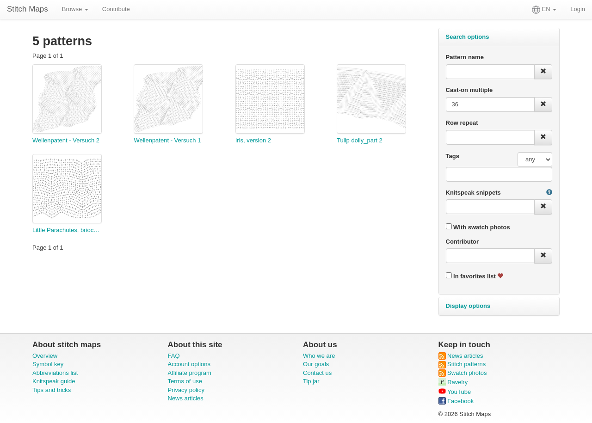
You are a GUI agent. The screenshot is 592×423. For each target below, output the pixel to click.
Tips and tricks (51, 389)
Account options (189, 364)
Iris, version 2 (253, 140)
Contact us (317, 372)
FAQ (174, 355)
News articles (186, 398)
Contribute (116, 9)
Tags (452, 156)
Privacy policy (186, 389)
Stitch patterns (462, 364)
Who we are (319, 355)
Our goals (316, 364)
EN (544, 10)
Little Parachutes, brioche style (67, 230)
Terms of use (185, 381)
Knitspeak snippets (473, 192)
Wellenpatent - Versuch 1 (167, 140)
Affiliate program (189, 372)
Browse (75, 9)
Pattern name (465, 57)
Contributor (462, 241)
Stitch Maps (27, 9)
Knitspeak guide (53, 381)
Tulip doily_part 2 (359, 140)
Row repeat (462, 122)
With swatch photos (478, 227)
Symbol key (47, 364)
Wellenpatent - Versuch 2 (65, 140)
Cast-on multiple (469, 89)
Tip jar (311, 381)
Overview (44, 355)
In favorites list (475, 276)
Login (577, 9)
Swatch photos (462, 372)
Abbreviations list (55, 372)
